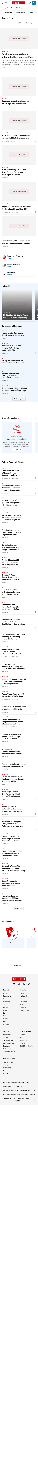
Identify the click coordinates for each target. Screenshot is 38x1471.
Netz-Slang (5, 691)
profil (22, 1037)
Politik (5, 993)
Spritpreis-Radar (8, 13)
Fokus (5, 1010)
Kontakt (6, 1073)
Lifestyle (4, 23)
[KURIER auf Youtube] (14, 984)
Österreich (31, 8)
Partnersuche (7, 1049)
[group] (19, 305)
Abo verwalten (8, 1062)
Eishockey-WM (20, 13)
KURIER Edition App (27, 1046)
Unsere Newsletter (9, 418)
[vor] (34, 22)
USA (3, 238)
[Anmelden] (30, 3)
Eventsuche (7, 1046)
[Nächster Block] (35, 286)
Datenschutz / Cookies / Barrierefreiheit (16, 1090)
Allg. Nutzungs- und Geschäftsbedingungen (18, 1094)
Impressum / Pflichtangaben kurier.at (16, 1082)
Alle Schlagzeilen (19, 399)
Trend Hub (5, 51)
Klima (5, 1021)
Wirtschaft (6, 1002)
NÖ (17, 8)
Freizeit (22, 1043)
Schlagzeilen (5, 8)
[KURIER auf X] (24, 984)
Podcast (22, 1004)
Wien (12, 8)
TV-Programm (8, 1040)
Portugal (4, 98)
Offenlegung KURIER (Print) (12, 1086)
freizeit (5, 1007)
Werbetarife (7, 1068)
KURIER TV (23, 1035)
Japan (3, 602)
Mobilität (6, 1024)
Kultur (5, 1016)
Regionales (7, 996)
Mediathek (23, 996)
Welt (3, 330)
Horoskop (23, 1007)
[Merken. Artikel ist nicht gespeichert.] (35, 67)
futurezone (23, 1040)
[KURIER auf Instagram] (19, 984)
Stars (10, 23)
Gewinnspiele (24, 999)
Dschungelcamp (31, 23)
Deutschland (5, 878)
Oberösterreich (6, 632)
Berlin (3, 893)
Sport (5, 999)
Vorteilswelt (7, 1035)
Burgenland (22, 8)
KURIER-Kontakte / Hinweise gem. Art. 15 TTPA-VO (18, 1099)
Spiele (5, 1037)
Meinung (31, 13)
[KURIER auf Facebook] (9, 984)
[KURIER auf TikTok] (29, 984)
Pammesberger (25, 1010)
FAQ (4, 1070)
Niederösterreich (7, 498)
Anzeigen (6, 1065)
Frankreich (5, 789)
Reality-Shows (19, 23)
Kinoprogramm (8, 1043)
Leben (5, 1013)
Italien (4, 468)
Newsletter (23, 1002)
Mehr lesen (19, 909)
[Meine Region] (6, 3)
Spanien (4, 371)
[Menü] (2, 3)
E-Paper (22, 993)
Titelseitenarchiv (9, 1052)
